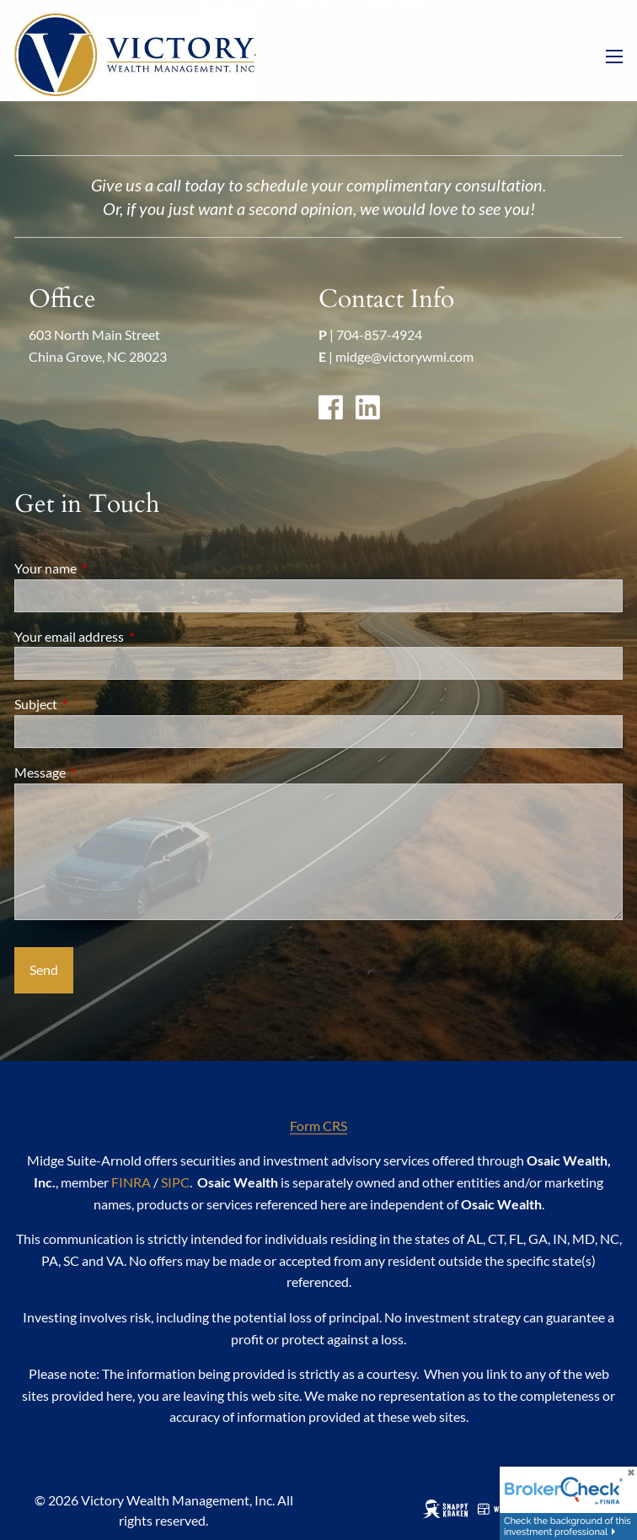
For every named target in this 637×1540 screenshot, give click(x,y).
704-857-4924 (379, 334)
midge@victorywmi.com (404, 356)
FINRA (131, 1182)
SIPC (175, 1182)
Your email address (129, 636)
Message (100, 772)
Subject (96, 704)
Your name (106, 568)
